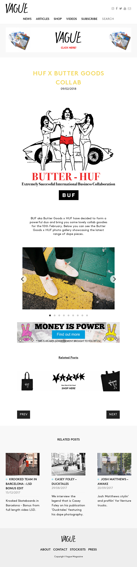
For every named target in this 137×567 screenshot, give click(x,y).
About (45, 549)
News (27, 19)
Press (92, 549)
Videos (71, 19)
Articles (42, 19)
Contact (60, 549)
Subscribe (89, 19)
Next (113, 414)
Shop (58, 19)
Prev (23, 414)
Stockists (78, 549)
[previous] (23, 279)
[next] (114, 279)
